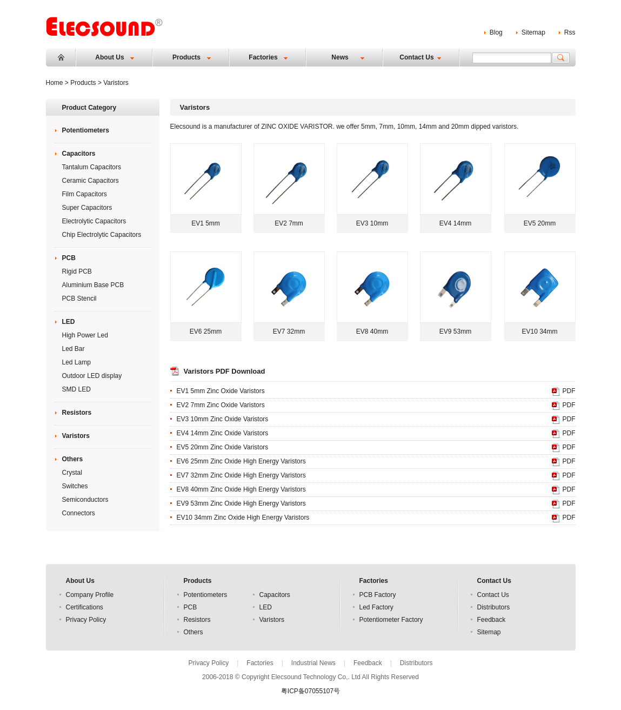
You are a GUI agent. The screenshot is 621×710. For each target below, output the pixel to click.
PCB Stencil (79, 298)
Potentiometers (85, 130)
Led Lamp (76, 362)
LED (68, 322)
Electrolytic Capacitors (94, 221)
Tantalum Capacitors (91, 167)
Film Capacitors (84, 194)
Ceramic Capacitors (90, 180)
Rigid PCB (77, 271)
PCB (69, 258)
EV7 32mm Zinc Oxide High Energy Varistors (241, 475)
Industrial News (313, 663)
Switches (75, 486)
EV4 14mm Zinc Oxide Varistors (223, 433)
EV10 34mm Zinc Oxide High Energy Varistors (243, 517)
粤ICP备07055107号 (310, 691)
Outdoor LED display (92, 376)
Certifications (84, 607)
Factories (263, 57)
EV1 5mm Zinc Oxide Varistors (221, 391)
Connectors (78, 513)
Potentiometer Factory (391, 619)
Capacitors (79, 153)
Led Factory (376, 607)
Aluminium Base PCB (93, 285)
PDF (569, 391)
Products (186, 57)
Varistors (76, 436)
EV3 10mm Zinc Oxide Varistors (223, 419)
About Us (109, 57)
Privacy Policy (86, 619)
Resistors (77, 412)
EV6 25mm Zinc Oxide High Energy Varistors (241, 461)
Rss (570, 32)
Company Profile (90, 595)
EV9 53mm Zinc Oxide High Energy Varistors (241, 503)
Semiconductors (85, 499)
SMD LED (76, 389)
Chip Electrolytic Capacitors (102, 234)
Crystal (72, 472)
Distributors (493, 607)
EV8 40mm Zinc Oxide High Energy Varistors (241, 489)
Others (72, 459)
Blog (496, 32)
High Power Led (85, 335)
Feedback (491, 619)
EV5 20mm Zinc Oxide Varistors (223, 447)
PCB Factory (377, 595)
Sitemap (533, 32)
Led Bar (73, 349)
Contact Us (416, 57)
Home (61, 57)
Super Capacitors (87, 207)
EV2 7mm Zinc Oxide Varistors (221, 405)
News (339, 57)
